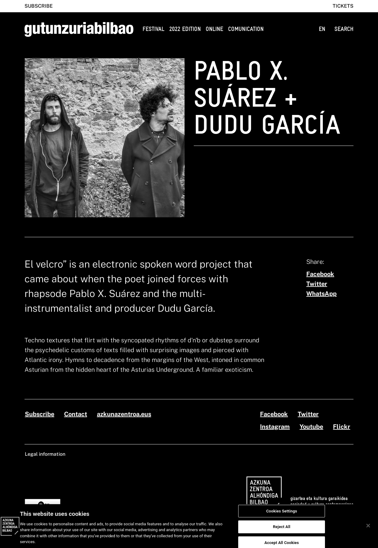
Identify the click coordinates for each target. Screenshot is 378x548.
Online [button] (214, 28)
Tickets (343, 6)
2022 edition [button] (185, 28)
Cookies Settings (281, 514)
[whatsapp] (321, 294)
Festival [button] (153, 28)
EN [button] (322, 28)
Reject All (281, 530)
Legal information (45, 454)
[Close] (368, 528)
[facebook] (320, 274)
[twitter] (316, 284)
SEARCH (343, 28)
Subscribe (39, 6)
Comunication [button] (246, 28)
